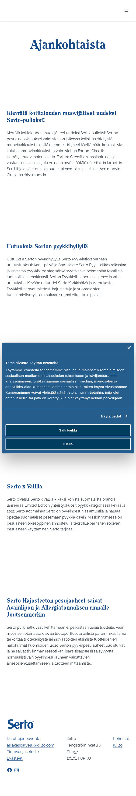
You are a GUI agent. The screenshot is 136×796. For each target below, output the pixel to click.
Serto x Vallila (24, 487)
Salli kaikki (68, 430)
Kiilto (117, 745)
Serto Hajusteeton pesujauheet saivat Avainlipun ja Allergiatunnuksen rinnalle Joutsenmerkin (58, 608)
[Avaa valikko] (126, 11)
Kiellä (68, 444)
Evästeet (15, 758)
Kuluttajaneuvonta (23, 738)
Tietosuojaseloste (23, 751)
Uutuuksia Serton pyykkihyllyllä (47, 247)
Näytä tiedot (111, 416)
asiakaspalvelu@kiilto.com (30, 745)
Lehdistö (121, 738)
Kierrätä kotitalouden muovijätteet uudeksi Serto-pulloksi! (61, 117)
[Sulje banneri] (129, 347)
